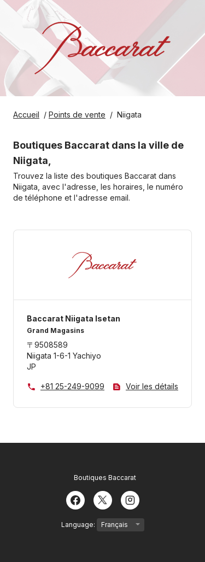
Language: (102, 524)
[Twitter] (102, 499)
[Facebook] (75, 499)
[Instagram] (130, 499)
